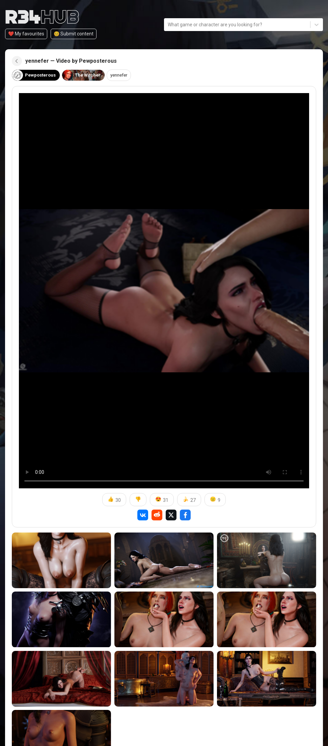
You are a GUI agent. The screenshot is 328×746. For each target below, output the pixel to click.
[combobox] (168, 24)
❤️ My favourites (26, 33)
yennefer (123, 75)
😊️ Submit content (73, 33)
